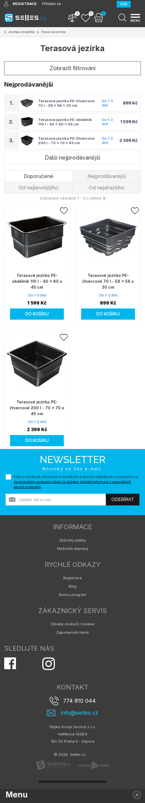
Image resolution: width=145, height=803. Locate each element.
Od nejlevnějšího (38, 188)
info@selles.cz (79, 713)
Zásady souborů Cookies (73, 624)
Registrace (72, 578)
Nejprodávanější (106, 176)
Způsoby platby (72, 540)
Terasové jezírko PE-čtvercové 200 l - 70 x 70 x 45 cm (66, 140)
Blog (72, 586)
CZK (123, 4)
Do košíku (37, 314)
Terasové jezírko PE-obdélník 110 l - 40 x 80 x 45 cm (65, 121)
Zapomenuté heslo (72, 632)
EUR (137, 4)
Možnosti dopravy (72, 548)
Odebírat (122, 499)
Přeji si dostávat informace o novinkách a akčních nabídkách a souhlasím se (76, 482)
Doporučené (38, 176)
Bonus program (72, 594)
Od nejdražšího (106, 188)
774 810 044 (79, 700)
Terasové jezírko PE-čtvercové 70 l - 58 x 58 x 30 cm (66, 103)
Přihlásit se (51, 3)
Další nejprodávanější (72, 157)
